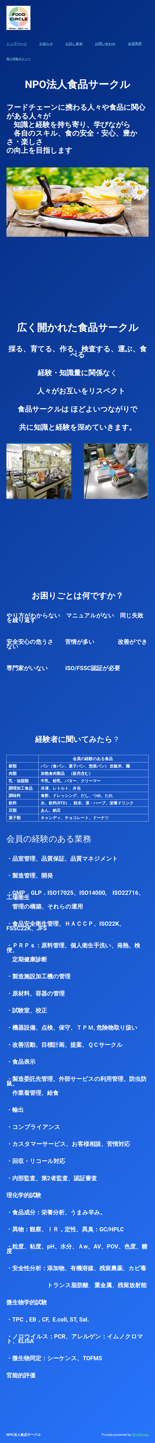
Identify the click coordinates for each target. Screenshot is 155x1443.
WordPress (140, 1435)
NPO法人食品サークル (23, 1435)
